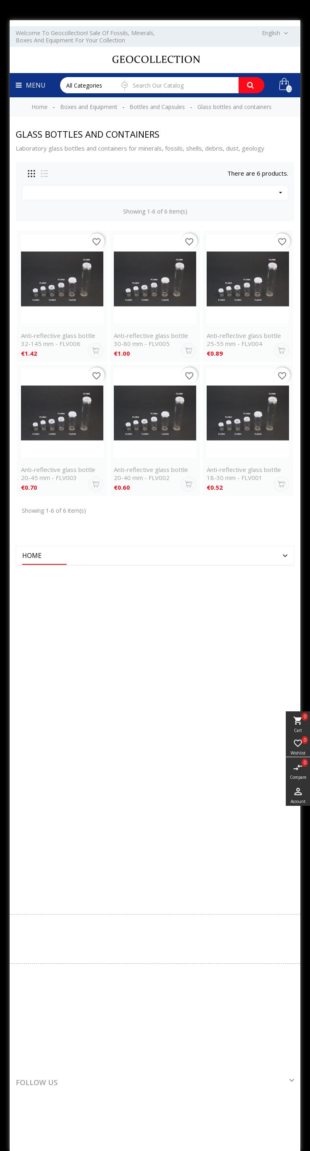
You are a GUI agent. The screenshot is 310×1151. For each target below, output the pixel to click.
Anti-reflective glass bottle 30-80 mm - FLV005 (151, 339)
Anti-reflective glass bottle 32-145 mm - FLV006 (58, 339)
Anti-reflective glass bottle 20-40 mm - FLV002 (151, 473)
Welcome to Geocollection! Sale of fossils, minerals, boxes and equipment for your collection (85, 36)
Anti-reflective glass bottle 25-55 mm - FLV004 (244, 339)
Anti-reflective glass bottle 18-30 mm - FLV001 (244, 473)
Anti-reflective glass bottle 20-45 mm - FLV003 (58, 473)
